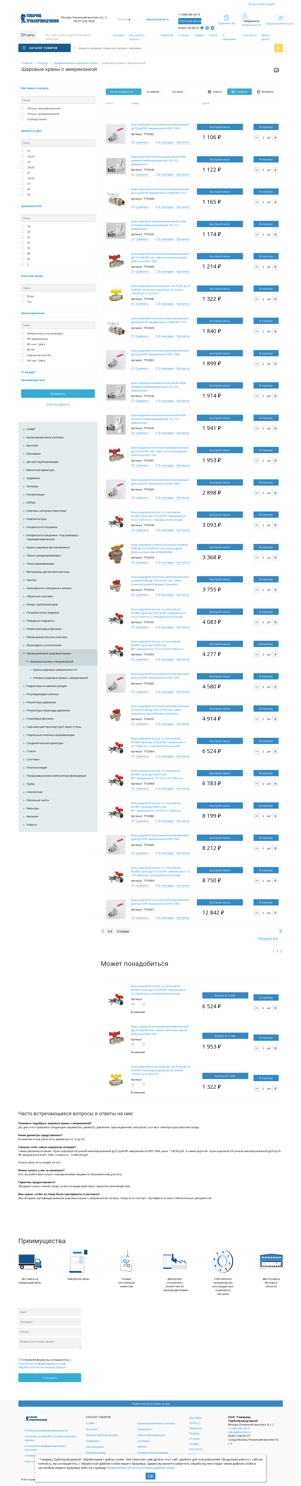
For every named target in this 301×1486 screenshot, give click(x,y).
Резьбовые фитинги (40, 718)
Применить (58, 394)
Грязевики (34, 453)
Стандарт (58, 372)
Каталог (119, 35)
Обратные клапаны (40, 596)
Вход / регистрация (261, 4)
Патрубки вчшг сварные (43, 612)
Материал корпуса (58, 88)
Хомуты (32, 824)
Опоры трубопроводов (42, 604)
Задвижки (33, 478)
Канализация (35, 494)
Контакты (249, 35)
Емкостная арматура (40, 470)
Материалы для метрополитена (48, 572)
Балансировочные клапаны (45, 437)
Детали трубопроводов (42, 462)
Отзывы (183, 35)
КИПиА (31, 502)
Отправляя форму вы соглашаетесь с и (44, 1363)
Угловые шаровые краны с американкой (60, 678)
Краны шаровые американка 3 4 (55, 669)
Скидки (199, 35)
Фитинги (32, 816)
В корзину (266, 127)
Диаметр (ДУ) (58, 131)
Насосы (31, 580)
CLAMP (31, 429)
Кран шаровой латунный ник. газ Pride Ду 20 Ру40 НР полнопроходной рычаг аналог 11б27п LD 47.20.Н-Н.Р (160, 1070)
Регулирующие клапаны (43, 694)
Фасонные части (38, 800)
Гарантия (167, 35)
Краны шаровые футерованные (48, 547)
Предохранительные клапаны (47, 637)
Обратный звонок (190, 21)
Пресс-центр (265, 37)
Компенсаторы (37, 519)
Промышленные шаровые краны (49, 653)
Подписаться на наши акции (150, 1403)
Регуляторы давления (41, 702)
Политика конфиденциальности (46, 1430)
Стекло (31, 751)
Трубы (31, 784)
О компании (229, 37)
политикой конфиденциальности (40, 1363)
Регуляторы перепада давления (48, 710)
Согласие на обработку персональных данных (50, 1438)
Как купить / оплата (137, 37)
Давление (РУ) (58, 206)
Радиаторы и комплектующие (47, 686)
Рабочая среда (58, 276)
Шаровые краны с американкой (51, 661)
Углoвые (123, 931)
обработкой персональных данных (42, 1367)
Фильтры (33, 808)
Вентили (32, 445)
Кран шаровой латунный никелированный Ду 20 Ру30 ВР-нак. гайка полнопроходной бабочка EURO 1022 (160, 1030)
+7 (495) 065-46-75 (189, 14)
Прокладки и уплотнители (44, 645)
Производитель (58, 380)
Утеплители (34, 792)
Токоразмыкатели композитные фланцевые (56, 776)
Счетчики (33, 759)
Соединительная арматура (45, 743)
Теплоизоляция (37, 767)
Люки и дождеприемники (43, 555)
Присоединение (58, 313)
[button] (103, 931)
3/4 (110, 931)
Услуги (213, 35)
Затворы (32, 486)
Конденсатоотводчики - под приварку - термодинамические (53, 537)
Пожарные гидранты (40, 621)
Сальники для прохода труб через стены (54, 727)
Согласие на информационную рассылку (45, 1447)
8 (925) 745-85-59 (188, 28)
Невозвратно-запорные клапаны (49, 588)
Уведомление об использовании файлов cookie (141, 1468)
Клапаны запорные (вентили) (46, 511)
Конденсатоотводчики (42, 527)
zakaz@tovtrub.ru (157, 19)
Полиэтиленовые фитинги (44, 629)
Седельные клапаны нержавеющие (51, 735)
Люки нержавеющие (40, 563)
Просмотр (183, 142)
